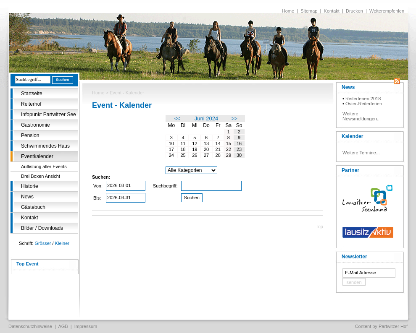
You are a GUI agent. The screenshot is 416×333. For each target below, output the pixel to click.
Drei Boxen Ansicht (40, 176)
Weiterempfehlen (386, 10)
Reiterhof (31, 104)
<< (177, 119)
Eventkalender (37, 156)
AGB (63, 326)
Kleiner (62, 243)
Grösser (42, 243)
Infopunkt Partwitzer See (48, 114)
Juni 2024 (206, 118)
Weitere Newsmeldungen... (361, 116)
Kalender (352, 136)
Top (319, 226)
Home (288, 10)
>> (234, 119)
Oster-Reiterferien (363, 103)
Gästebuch (33, 207)
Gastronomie (35, 125)
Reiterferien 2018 (363, 98)
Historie (29, 186)
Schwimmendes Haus (45, 146)
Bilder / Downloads (42, 228)
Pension (30, 135)
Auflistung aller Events (44, 166)
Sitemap (308, 10)
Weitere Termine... (361, 152)
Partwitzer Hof (393, 326)
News (27, 197)
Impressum (85, 326)
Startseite (31, 93)
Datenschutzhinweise (30, 326)
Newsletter (354, 257)
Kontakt (332, 10)
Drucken (354, 10)
